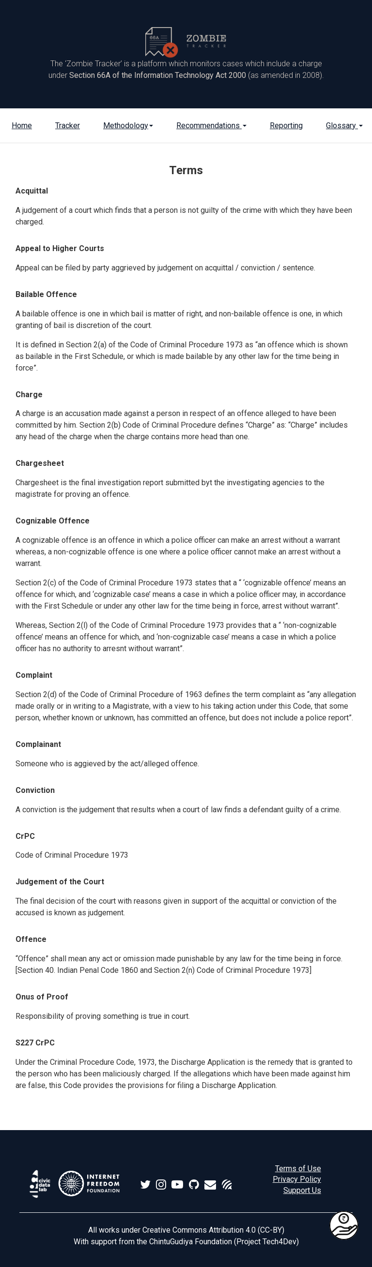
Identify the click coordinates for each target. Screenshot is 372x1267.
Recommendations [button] (211, 125)
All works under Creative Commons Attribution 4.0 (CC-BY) (186, 1230)
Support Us (302, 1190)
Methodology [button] (128, 125)
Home (22, 125)
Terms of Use (298, 1168)
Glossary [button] (344, 125)
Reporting (286, 125)
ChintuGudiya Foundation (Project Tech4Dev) (224, 1241)
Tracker (67, 125)
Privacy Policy (297, 1179)
